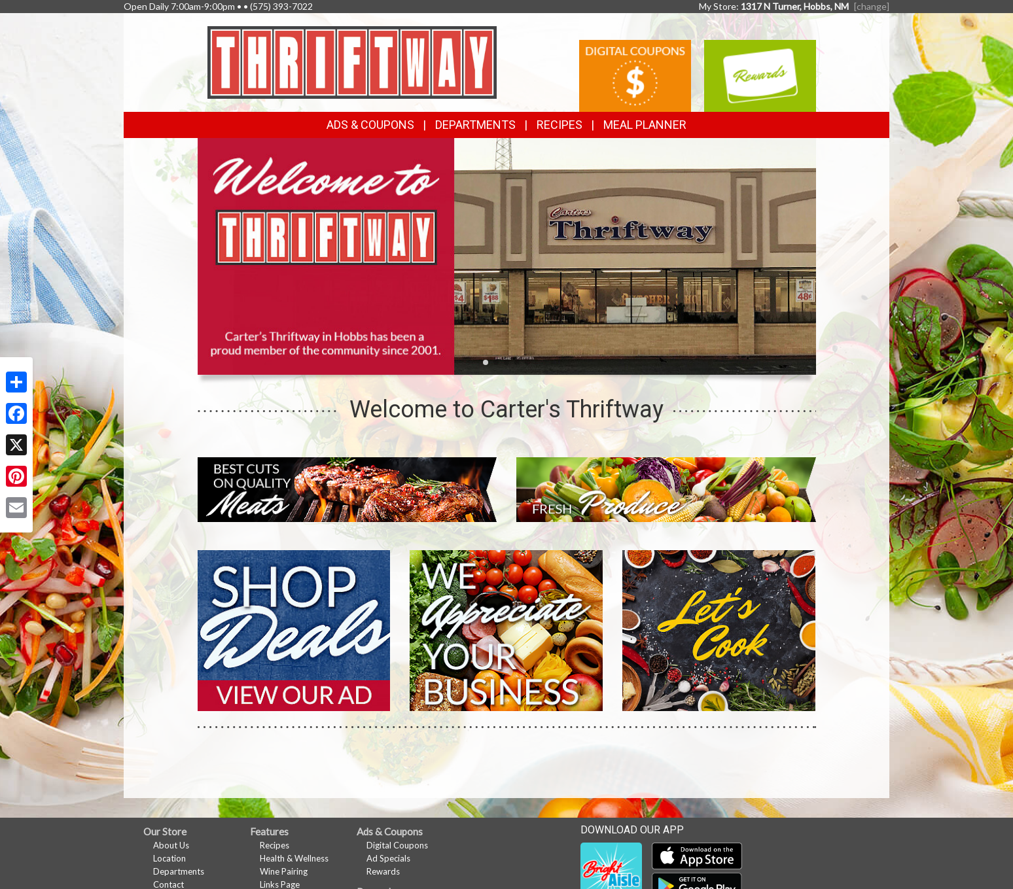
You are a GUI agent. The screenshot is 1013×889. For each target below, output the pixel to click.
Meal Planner (644, 124)
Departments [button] (475, 124)
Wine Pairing (284, 871)
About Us (171, 845)
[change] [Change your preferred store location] (871, 6)
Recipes (559, 124)
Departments (178, 871)
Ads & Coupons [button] (370, 124)
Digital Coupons (397, 845)
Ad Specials (388, 858)
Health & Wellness (294, 858)
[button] (485, 362)
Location (169, 858)
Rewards (383, 871)
